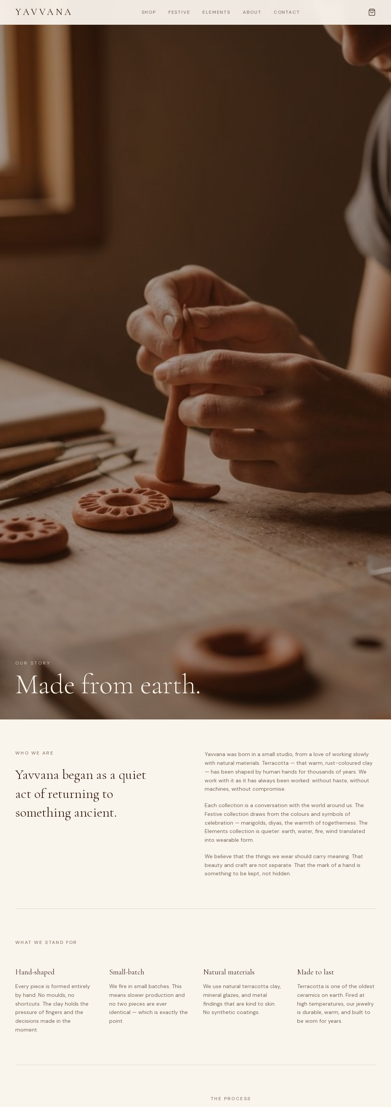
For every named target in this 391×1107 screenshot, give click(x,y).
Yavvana (44, 12)
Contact (287, 12)
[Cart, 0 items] (372, 12)
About (252, 12)
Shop (149, 12)
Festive (179, 12)
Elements (216, 12)
